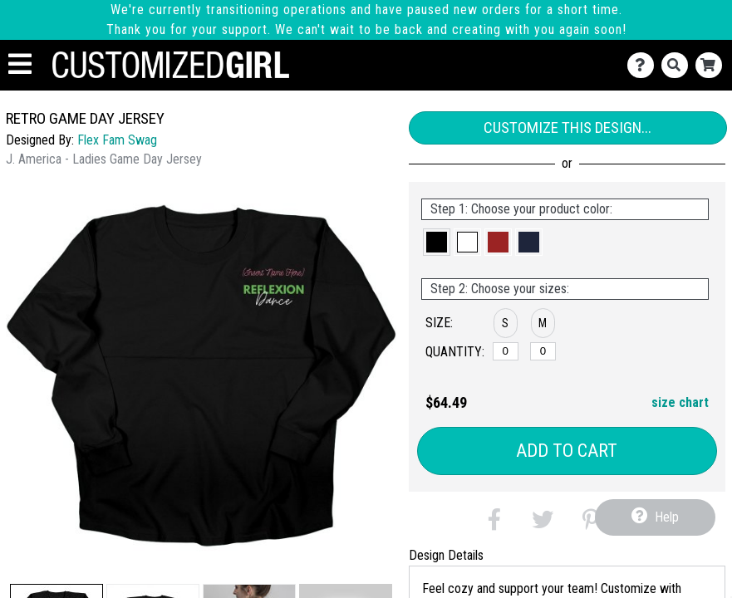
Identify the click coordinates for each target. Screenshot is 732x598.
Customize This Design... (567, 127)
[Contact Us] (644, 65)
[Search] (678, 65)
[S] (505, 351)
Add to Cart (566, 450)
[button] (436, 242)
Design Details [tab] (446, 555)
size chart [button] (680, 402)
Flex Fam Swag (117, 140)
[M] (543, 351)
